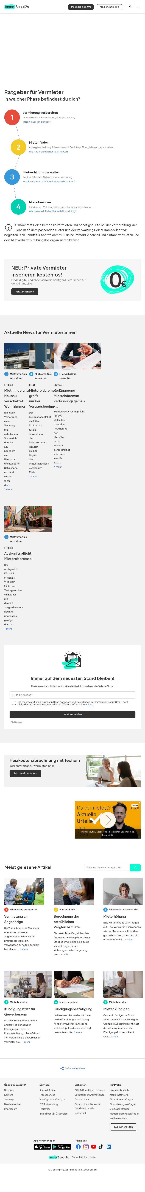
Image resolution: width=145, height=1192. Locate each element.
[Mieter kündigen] (122, 1005)
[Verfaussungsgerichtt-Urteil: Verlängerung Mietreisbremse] (60, 406)
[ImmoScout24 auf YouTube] (94, 1148)
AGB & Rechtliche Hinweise (90, 1090)
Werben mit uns (118, 1118)
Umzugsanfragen (120, 1108)
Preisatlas (45, 1108)
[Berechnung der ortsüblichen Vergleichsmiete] (72, 917)
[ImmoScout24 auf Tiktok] (101, 1148)
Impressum (10, 1108)
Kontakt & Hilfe (48, 1090)
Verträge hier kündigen (52, 1099)
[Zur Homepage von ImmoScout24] (16, 8)
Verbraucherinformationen (90, 1094)
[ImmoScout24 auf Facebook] (79, 1148)
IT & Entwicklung (49, 1104)
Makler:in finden (109, 6)
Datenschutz (82, 1099)
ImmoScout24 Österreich (54, 1113)
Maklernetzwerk (119, 1094)
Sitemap (9, 1099)
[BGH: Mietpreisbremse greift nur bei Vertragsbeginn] (35, 411)
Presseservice (47, 1094)
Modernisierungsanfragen (124, 1113)
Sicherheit (80, 1113)
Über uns (9, 1090)
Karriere (8, 1094)
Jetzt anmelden (72, 714)
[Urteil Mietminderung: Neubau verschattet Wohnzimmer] (10, 417)
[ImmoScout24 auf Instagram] (86, 1148)
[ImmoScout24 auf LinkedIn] (109, 1148)
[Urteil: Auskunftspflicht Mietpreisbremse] (10, 568)
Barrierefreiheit (12, 1104)
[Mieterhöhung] (122, 910)
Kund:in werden (123, 1126)
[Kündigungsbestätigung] (72, 1003)
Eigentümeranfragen (121, 1099)
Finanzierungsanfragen (123, 1104)
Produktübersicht (120, 1090)
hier (90, 704)
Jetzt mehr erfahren (25, 773)
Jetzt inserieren (25, 291)
